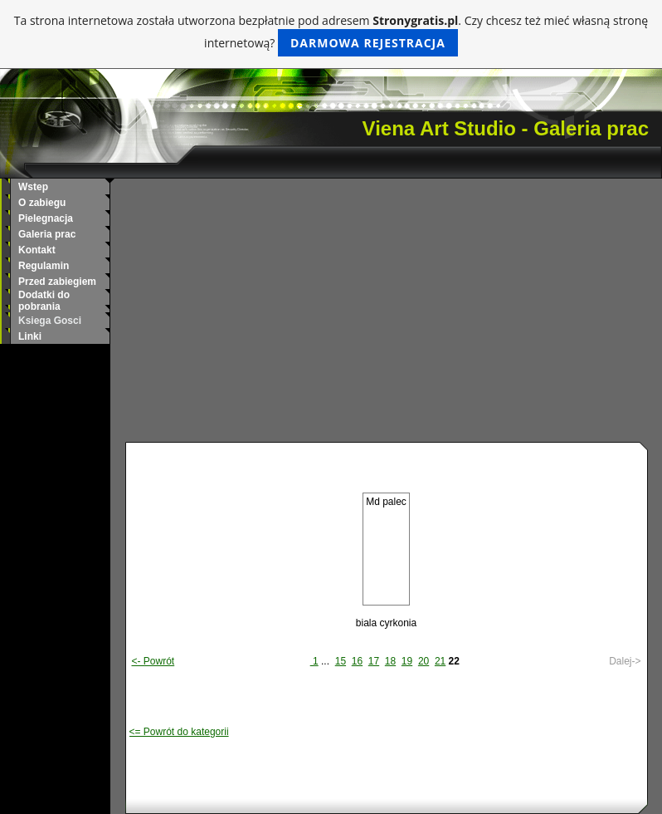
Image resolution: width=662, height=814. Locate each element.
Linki (29, 336)
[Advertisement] (386, 317)
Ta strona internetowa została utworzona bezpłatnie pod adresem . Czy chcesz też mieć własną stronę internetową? (331, 34)
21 (440, 661)
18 (390, 661)
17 (373, 661)
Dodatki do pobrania (44, 300)
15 (340, 661)
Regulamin (43, 266)
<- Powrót (153, 661)
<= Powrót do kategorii (179, 732)
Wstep (33, 187)
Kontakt (37, 250)
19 (407, 661)
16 (357, 661)
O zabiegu (42, 202)
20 (423, 661)
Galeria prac (46, 234)
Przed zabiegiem (57, 281)
